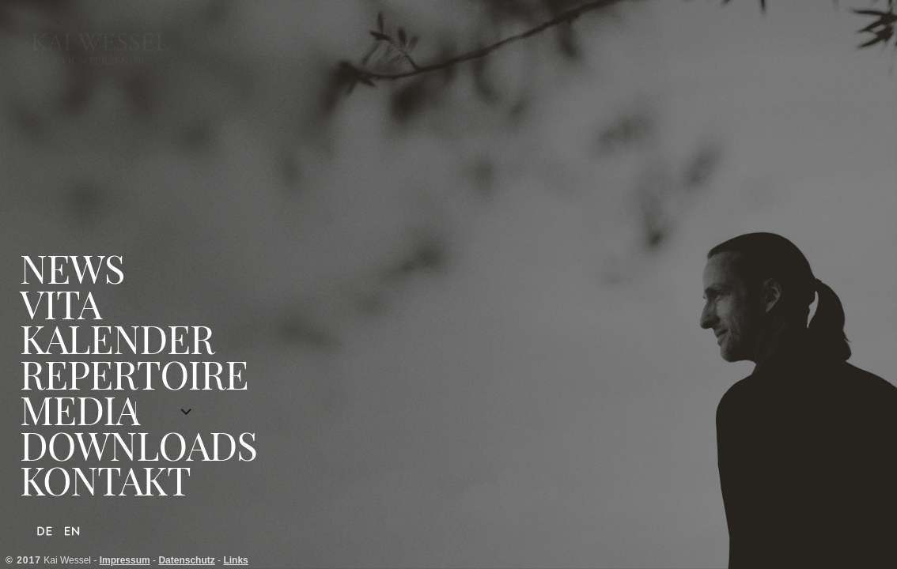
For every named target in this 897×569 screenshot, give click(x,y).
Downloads (138, 445)
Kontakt (105, 480)
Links (235, 560)
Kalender (117, 338)
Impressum (125, 560)
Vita (60, 304)
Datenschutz (186, 560)
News (72, 268)
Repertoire (134, 374)
